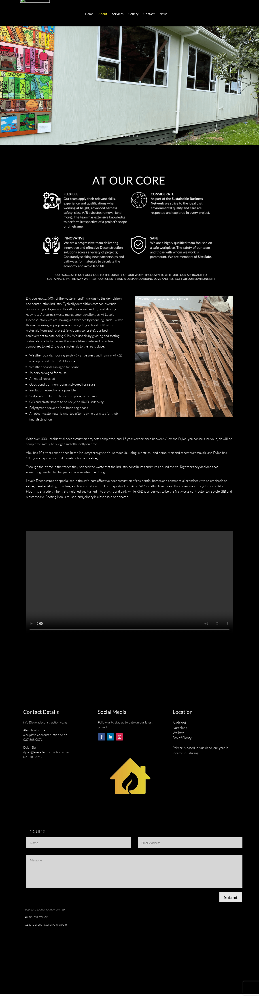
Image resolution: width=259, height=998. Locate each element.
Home (89, 14)
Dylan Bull (30, 751)
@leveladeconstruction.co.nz (48, 726)
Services (117, 14)
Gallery (133, 14)
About (102, 14)
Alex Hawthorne (34, 734)
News (163, 14)
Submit (231, 901)
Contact (149, 14)
